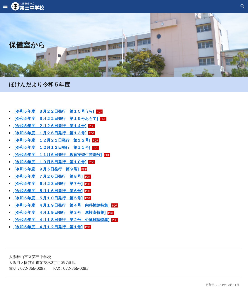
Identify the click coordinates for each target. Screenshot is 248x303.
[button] (5, 6)
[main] (104, 45)
